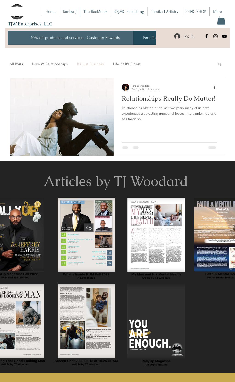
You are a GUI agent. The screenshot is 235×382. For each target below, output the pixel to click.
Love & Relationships (50, 64)
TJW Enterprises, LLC (30, 24)
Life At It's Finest (126, 64)
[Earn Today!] (152, 38)
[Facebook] (206, 36)
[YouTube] (224, 36)
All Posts (16, 64)
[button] (221, 19)
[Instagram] (215, 36)
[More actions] (216, 87)
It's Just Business (90, 64)
